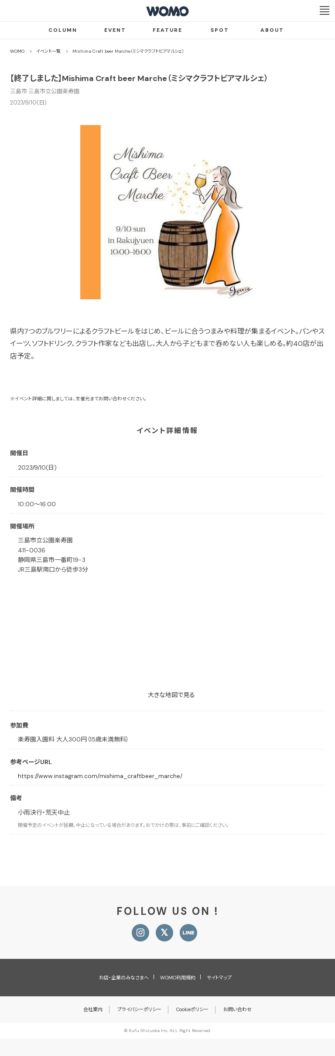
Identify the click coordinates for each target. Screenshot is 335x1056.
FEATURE (167, 30)
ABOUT (272, 30)
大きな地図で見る (171, 695)
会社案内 (93, 1009)
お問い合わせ (237, 1009)
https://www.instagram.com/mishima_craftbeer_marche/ (100, 776)
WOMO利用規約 (177, 978)
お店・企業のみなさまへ (124, 978)
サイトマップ (219, 978)
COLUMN (62, 30)
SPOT (220, 30)
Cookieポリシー (192, 1009)
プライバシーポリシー (139, 1009)
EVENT (115, 30)
